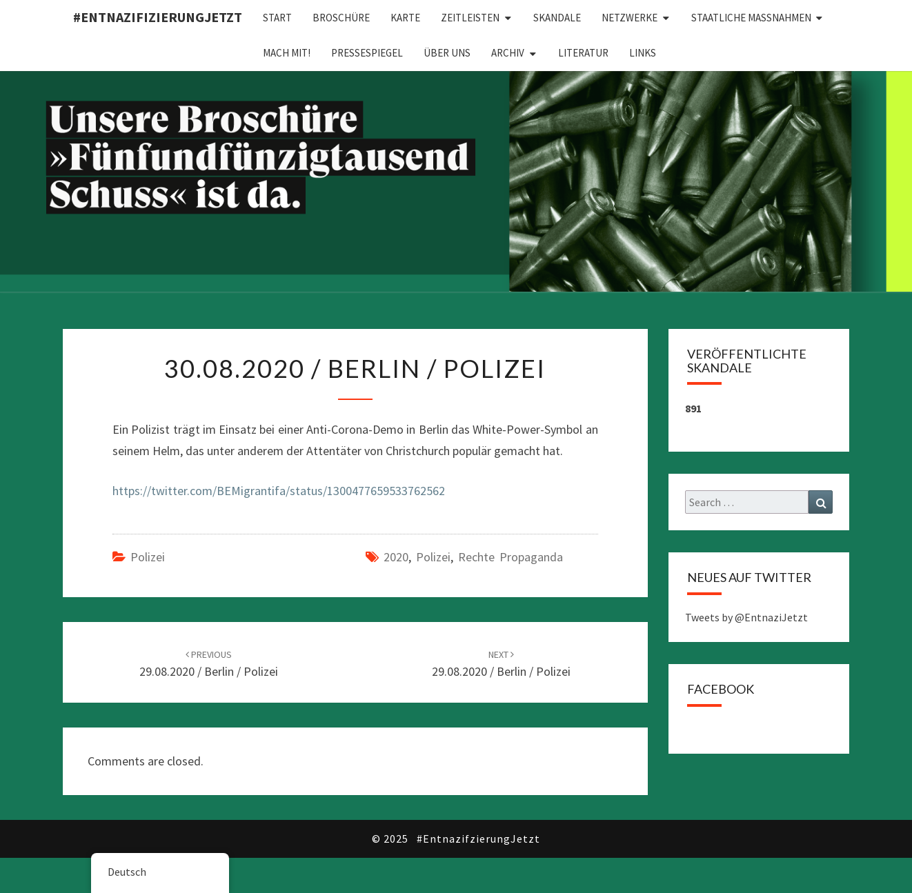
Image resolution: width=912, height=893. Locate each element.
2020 (396, 557)
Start (277, 17)
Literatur (583, 52)
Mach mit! (286, 52)
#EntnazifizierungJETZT (157, 17)
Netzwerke (629, 17)
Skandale (557, 17)
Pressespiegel (367, 52)
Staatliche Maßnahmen (751, 17)
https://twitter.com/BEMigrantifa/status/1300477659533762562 (278, 491)
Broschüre (341, 17)
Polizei (147, 557)
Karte (405, 17)
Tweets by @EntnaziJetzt (746, 617)
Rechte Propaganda (510, 557)
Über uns (447, 52)
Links (642, 52)
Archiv (507, 52)
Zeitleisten (470, 17)
